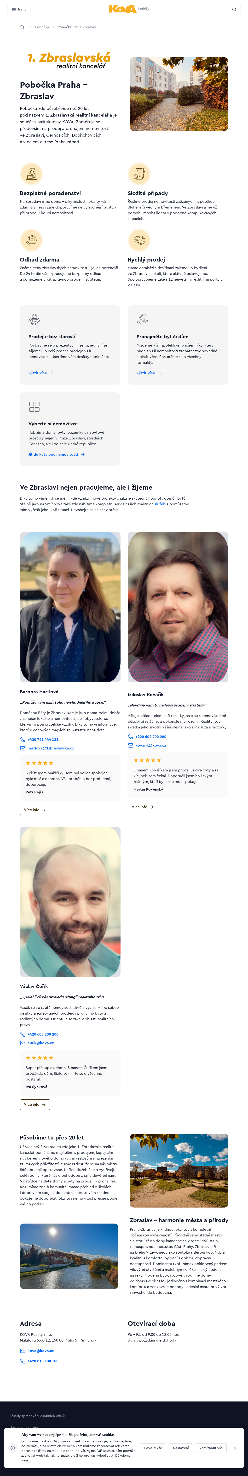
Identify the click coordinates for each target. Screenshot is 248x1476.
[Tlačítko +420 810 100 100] (39, 1373)
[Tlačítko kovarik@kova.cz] (147, 756)
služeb (160, 515)
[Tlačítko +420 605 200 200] (39, 1045)
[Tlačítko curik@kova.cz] (37, 1054)
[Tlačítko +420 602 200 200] (147, 748)
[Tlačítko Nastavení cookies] (24, 1428)
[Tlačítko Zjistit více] (44, 376)
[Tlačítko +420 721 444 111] (39, 751)
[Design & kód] (23, 1463)
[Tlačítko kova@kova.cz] (37, 1362)
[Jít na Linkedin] (14, 1445)
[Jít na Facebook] (25, 1445)
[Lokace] (42, 27)
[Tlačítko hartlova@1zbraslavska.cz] (47, 759)
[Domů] (22, 27)
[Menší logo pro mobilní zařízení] (129, 12)
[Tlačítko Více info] (35, 821)
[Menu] (18, 9)
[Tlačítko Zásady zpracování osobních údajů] (37, 1417)
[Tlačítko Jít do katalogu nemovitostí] (59, 463)
